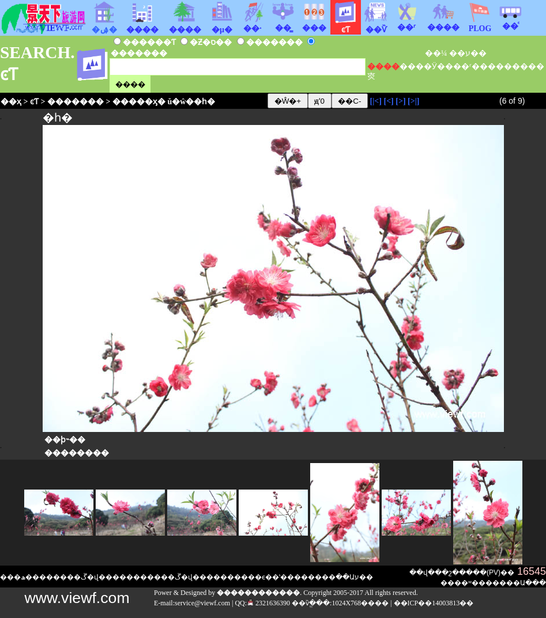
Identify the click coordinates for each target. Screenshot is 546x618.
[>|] (413, 101)
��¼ (436, 53)
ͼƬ (34, 101)
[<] (388, 101)
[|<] (376, 101)
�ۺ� (104, 25)
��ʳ (406, 23)
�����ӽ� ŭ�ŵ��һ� (163, 101)
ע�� (476, 53)
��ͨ (510, 22)
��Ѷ (375, 25)
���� (443, 23)
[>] (400, 101)
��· (252, 24)
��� (314, 23)
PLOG (479, 25)
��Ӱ (426, 66)
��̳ (283, 23)
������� (75, 101)
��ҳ (11, 101)
